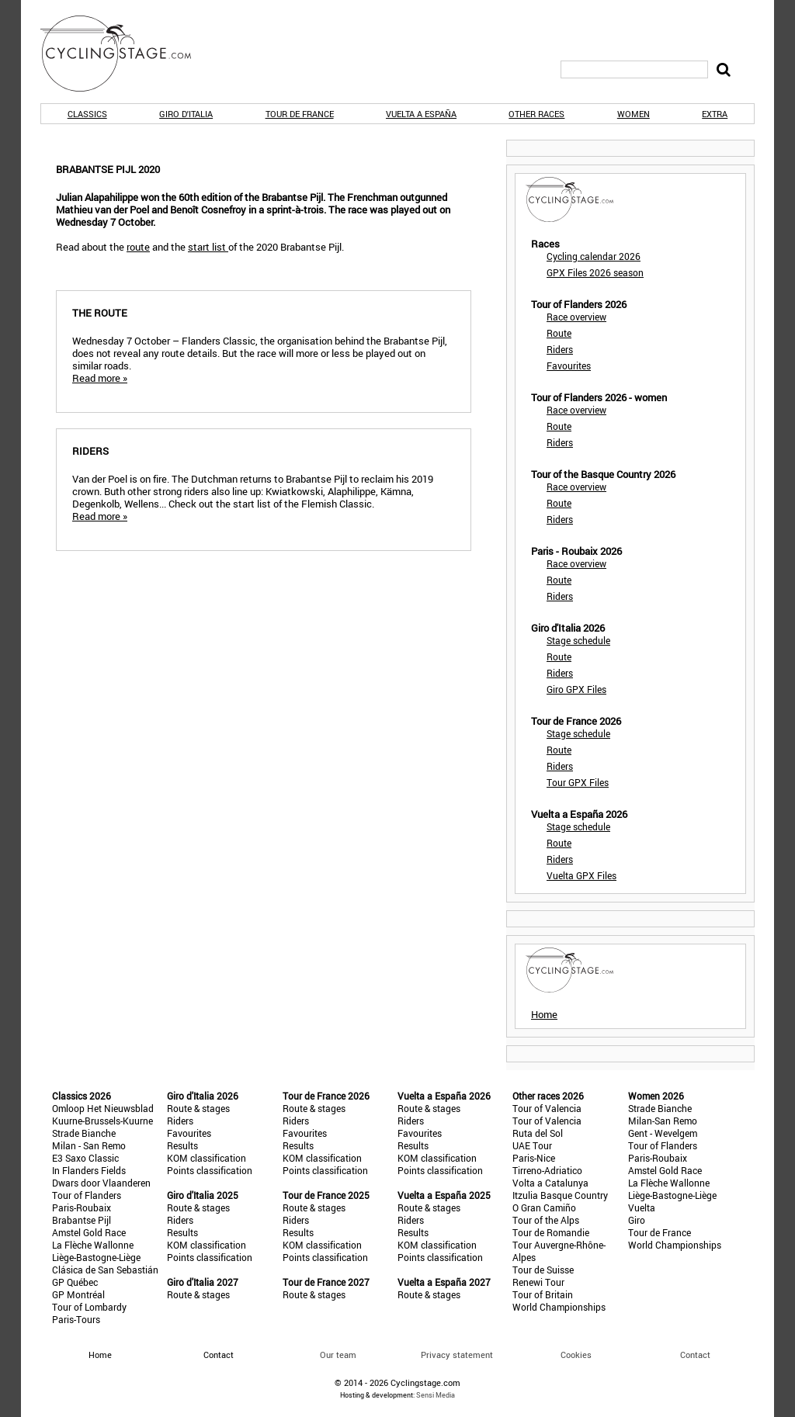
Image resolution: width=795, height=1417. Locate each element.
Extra (714, 114)
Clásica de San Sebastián (105, 1269)
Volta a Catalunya (550, 1182)
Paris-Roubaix (81, 1207)
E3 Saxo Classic (85, 1158)
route (138, 247)
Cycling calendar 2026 (594, 256)
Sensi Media (435, 1395)
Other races (536, 114)
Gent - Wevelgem (662, 1133)
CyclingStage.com (125, 54)
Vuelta (641, 1207)
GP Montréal (78, 1294)
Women (633, 114)
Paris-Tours (76, 1319)
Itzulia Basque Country (560, 1195)
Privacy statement (457, 1354)
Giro (636, 1220)
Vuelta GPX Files (581, 875)
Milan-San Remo (662, 1120)
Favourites (569, 365)
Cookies (576, 1354)
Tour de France (300, 114)
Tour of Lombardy (89, 1307)
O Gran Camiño (544, 1207)
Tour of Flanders (86, 1195)
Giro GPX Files (576, 689)
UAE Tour (532, 1145)
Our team (338, 1354)
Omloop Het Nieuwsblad (103, 1108)
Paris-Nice (533, 1158)
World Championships (559, 1307)
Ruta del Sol (537, 1133)
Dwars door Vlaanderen (101, 1182)
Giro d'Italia (186, 114)
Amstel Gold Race (89, 1232)
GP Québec (75, 1282)
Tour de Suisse (543, 1269)
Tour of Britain (542, 1294)
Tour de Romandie (550, 1232)
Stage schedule (578, 640)
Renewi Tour (538, 1282)
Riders (560, 349)
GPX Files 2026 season (595, 272)
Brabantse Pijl (81, 1220)
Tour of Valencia (546, 1108)
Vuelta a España (421, 114)
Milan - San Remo (89, 1145)
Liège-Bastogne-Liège (96, 1257)
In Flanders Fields (89, 1170)
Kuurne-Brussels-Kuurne (102, 1120)
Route (559, 333)
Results (182, 1145)
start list (208, 247)
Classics (87, 114)
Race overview (576, 316)
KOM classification (206, 1158)
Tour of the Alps (545, 1220)
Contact (695, 1354)
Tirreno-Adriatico (547, 1170)
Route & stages (198, 1108)
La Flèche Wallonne (93, 1245)
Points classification (209, 1170)
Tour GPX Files (578, 782)
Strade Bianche (84, 1133)
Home (544, 1014)
